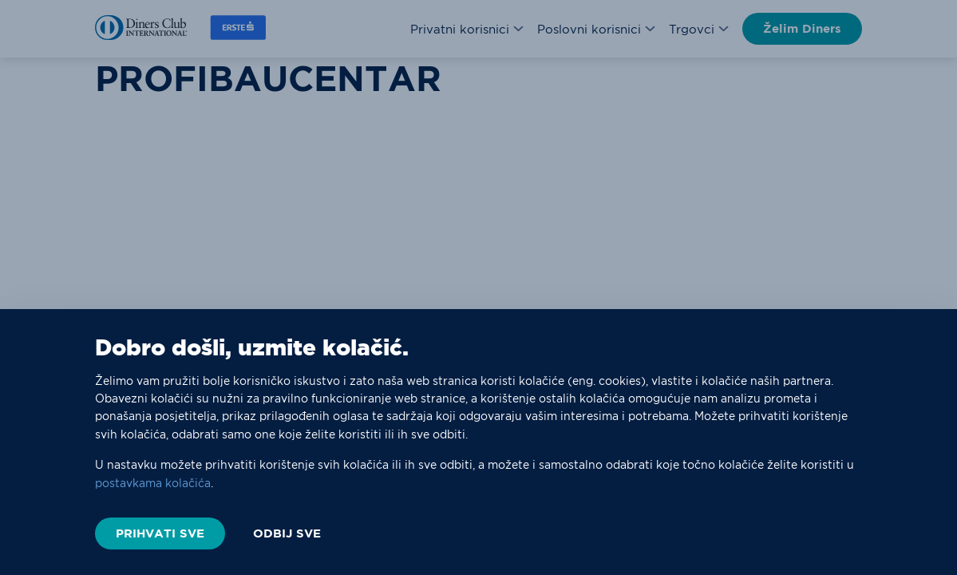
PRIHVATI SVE (160, 533)
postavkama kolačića (153, 483)
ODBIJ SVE (287, 533)
